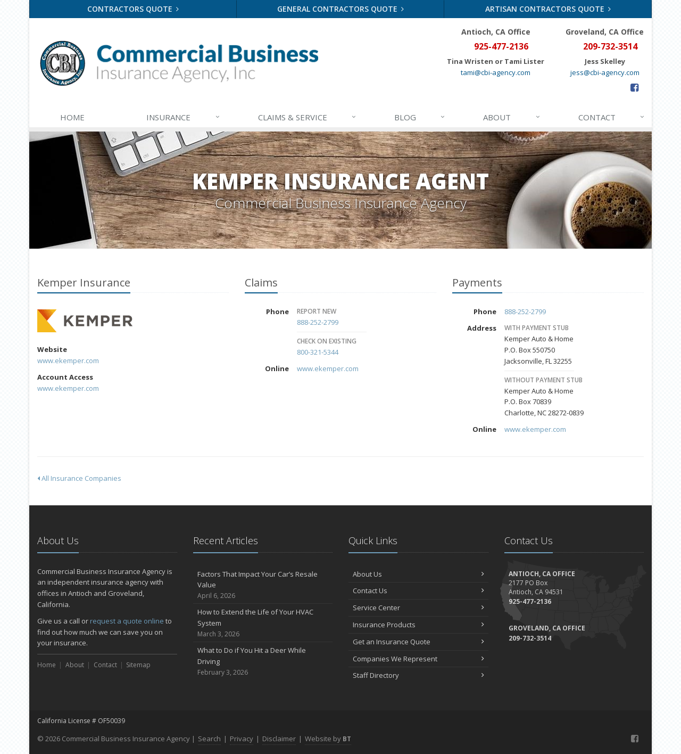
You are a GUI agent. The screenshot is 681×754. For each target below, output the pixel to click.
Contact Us (418, 590)
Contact (611, 117)
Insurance (183, 117)
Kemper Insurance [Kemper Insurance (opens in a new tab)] (84, 320)
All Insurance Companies (79, 478)
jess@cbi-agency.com (605, 72)
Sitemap (138, 664)
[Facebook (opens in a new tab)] (634, 87)
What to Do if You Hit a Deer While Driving (263, 661)
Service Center (418, 607)
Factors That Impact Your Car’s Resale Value (263, 585)
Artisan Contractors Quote (548, 9)
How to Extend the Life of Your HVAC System (263, 623)
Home (72, 117)
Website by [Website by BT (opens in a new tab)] (328, 738)
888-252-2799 (317, 322)
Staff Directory (418, 675)
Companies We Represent (418, 658)
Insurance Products (418, 624)
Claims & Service (307, 117)
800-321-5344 (317, 352)
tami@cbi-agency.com (495, 72)
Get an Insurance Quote (418, 641)
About (512, 117)
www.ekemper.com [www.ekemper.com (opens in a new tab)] (68, 360)
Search (209, 738)
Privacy (241, 738)
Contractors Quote (133, 9)
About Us (418, 574)
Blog (420, 117)
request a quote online (127, 621)
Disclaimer (279, 738)
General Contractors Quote (340, 9)
